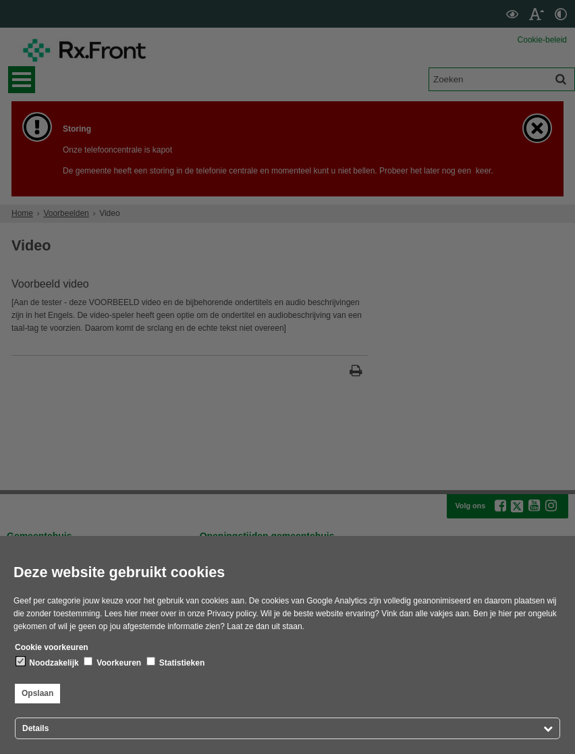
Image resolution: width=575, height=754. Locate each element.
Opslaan (37, 693)
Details (35, 728)
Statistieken (175, 662)
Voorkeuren (112, 662)
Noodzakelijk (47, 662)
